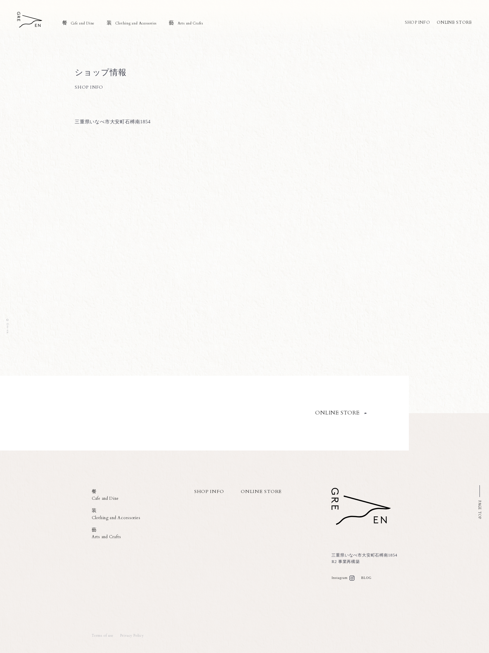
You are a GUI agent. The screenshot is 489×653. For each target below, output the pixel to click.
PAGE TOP (479, 509)
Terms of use (102, 635)
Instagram (339, 578)
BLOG (366, 578)
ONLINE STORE (454, 22)
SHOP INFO (417, 22)
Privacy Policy (132, 635)
